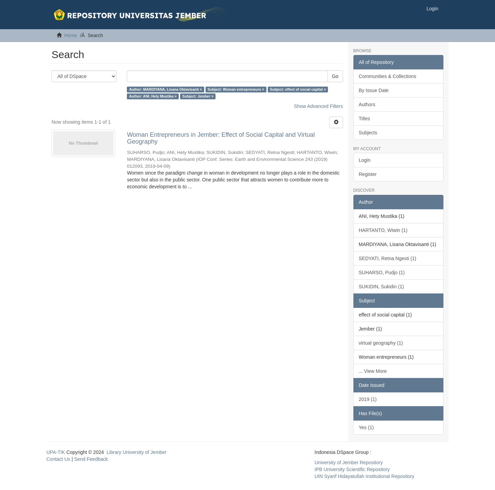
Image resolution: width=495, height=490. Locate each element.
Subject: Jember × (197, 96)
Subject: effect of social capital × (298, 89)
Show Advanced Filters (318, 106)
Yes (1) (366, 427)
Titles (364, 118)
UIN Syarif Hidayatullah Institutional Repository (364, 476)
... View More (373, 371)
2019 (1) (368, 399)
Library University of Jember (136, 452)
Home (70, 35)
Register (368, 174)
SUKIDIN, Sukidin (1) (381, 286)
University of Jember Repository (349, 462)
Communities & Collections (387, 76)
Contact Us (58, 459)
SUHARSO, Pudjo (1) (382, 272)
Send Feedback (91, 459)
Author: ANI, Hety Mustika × (153, 96)
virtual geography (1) (381, 343)
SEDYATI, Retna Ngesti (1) (388, 258)
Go (335, 76)
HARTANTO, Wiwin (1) (383, 230)
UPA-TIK (55, 452)
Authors (367, 104)
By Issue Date (374, 90)
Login (365, 160)
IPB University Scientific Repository (352, 469)
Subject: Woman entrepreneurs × (236, 89)
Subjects (368, 132)
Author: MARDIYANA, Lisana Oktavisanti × (165, 89)
